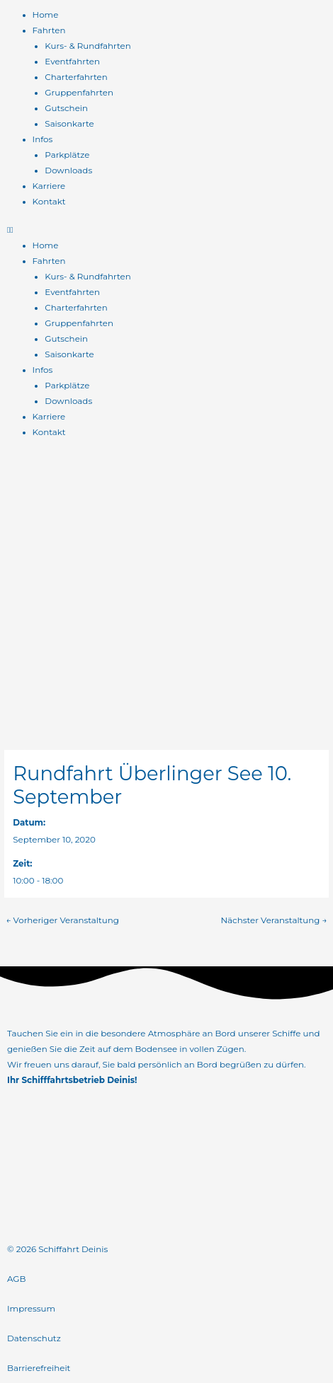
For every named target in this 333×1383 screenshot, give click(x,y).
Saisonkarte (69, 124)
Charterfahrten (76, 77)
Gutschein (66, 108)
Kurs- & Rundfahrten (87, 46)
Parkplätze (67, 155)
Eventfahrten (72, 61)
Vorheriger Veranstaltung (62, 920)
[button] (166, 230)
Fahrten (49, 30)
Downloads (68, 170)
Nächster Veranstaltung (273, 920)
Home (46, 15)
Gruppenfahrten (79, 93)
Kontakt (49, 202)
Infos (43, 139)
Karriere (49, 186)
